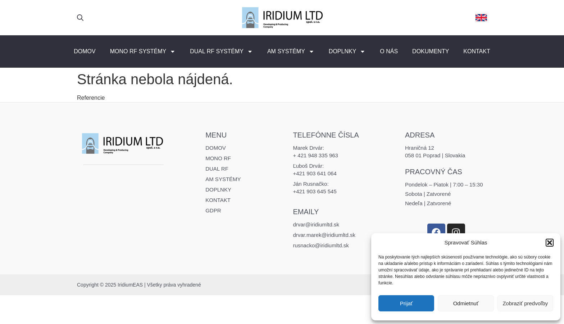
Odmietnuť (466, 303)
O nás (389, 51)
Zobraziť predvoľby (525, 303)
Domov (84, 51)
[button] (549, 242)
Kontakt (476, 51)
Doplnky (347, 51)
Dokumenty (430, 51)
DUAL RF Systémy (221, 51)
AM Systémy (290, 51)
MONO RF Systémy (143, 51)
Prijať (406, 303)
